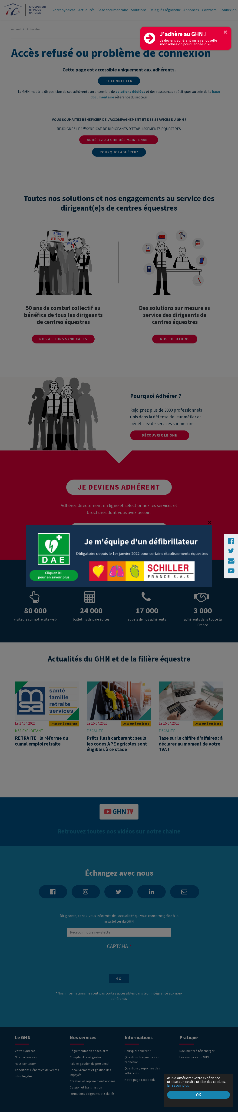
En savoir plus (178, 1085)
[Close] (225, 32)
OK (198, 1094)
